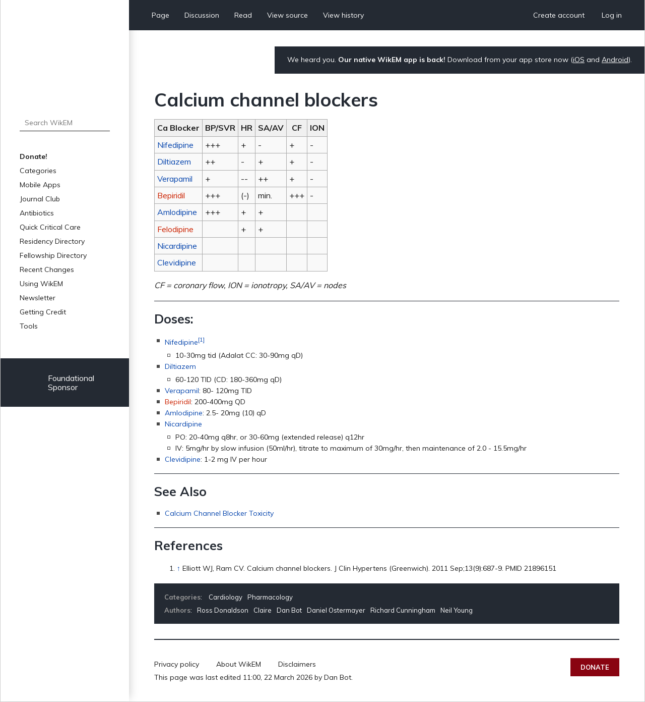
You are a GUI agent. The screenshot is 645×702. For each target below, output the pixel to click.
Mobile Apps (40, 184)
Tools (29, 326)
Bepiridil (171, 195)
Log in (612, 15)
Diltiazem (174, 161)
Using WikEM (41, 283)
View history (343, 15)
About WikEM (238, 664)
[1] (201, 339)
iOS (579, 59)
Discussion (201, 15)
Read (243, 15)
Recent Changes (47, 269)
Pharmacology (270, 597)
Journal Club (40, 198)
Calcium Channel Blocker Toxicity (219, 513)
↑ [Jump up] (178, 568)
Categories (38, 170)
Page (160, 15)
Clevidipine (176, 262)
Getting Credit (43, 311)
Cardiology (225, 597)
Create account (559, 15)
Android (615, 59)
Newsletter (37, 297)
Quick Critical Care (50, 227)
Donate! (33, 156)
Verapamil (174, 179)
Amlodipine (177, 212)
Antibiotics (37, 213)
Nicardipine (177, 246)
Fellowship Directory (53, 255)
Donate (594, 667)
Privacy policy (176, 664)
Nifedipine (175, 145)
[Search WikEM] (65, 122)
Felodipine (175, 229)
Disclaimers (297, 664)
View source (287, 15)
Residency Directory (52, 241)
